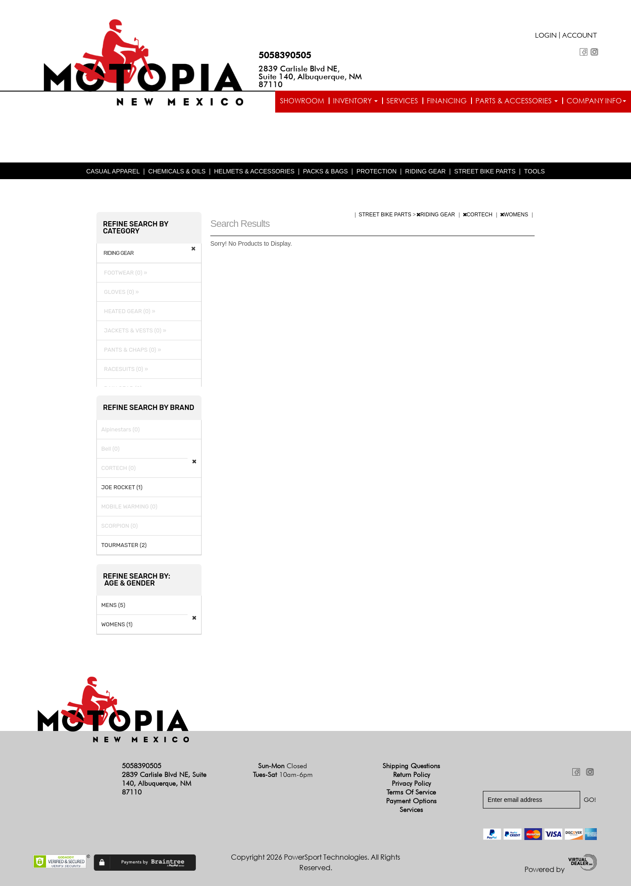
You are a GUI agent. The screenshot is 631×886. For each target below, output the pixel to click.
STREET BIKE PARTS (485, 171)
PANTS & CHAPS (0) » (131, 349)
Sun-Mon (282, 766)
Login (546, 36)
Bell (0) (110, 448)
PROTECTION (376, 171)
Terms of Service (411, 792)
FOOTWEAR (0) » (124, 272)
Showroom (302, 100)
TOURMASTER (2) (124, 545)
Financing (447, 100)
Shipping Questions (411, 766)
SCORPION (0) (119, 525)
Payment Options (411, 801)
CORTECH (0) (118, 468)
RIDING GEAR (425, 171)
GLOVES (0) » (120, 292)
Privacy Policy (411, 783)
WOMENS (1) (117, 624)
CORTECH (478, 215)
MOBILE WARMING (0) (129, 506)
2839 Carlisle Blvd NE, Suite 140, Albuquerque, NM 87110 (310, 76)
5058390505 (285, 55)
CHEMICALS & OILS (177, 171)
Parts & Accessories (516, 100)
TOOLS (534, 171)
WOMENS (515, 215)
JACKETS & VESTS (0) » (133, 330)
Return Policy (411, 774)
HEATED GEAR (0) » (128, 311)
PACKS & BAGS (325, 171)
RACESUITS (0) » (124, 369)
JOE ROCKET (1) (121, 487)
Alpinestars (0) (120, 429)
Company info (596, 100)
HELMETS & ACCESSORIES (254, 171)
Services (402, 100)
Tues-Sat (283, 774)
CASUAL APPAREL (113, 171)
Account (579, 36)
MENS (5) (113, 605)
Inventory (355, 100)
